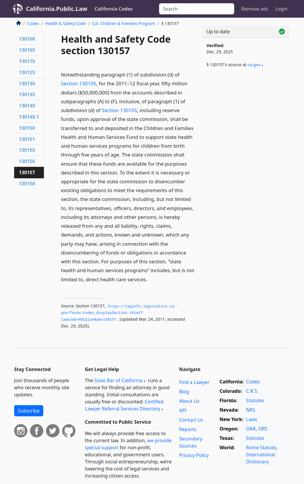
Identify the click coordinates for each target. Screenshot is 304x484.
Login (281, 9)
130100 (27, 39)
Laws (251, 419)
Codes (33, 23)
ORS (262, 428)
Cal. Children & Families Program (123, 23)
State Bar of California (118, 380)
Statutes (255, 400)
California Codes (114, 9)
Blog (184, 391)
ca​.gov (253, 64)
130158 (27, 183)
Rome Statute (261, 447)
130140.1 (29, 117)
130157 (27, 172)
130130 (27, 83)
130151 (27, 139)
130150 (27, 128)
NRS (250, 410)
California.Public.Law (56, 9)
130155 (27, 150)
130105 (27, 50)
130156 (27, 161)
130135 (27, 94)
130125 (27, 72)
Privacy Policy (194, 455)
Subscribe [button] (28, 411)
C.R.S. (252, 391)
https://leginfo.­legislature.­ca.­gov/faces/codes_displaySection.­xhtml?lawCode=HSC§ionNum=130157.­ (120, 313)
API (182, 410)
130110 (27, 61)
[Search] (196, 8)
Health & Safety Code (65, 23)
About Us (189, 401)
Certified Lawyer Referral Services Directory (124, 405)
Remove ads (254, 9)
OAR (250, 428)
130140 (27, 105)
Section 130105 (78, 83)
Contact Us (191, 420)
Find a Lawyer (194, 382)
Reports (187, 429)
